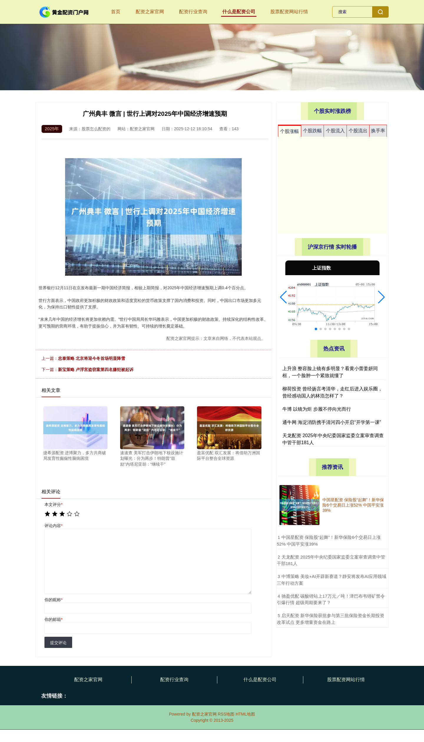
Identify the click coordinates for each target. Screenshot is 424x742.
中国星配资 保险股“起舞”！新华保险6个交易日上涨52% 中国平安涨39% (353, 505)
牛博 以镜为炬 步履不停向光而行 (316, 409)
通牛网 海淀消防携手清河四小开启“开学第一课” (331, 422)
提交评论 (58, 642)
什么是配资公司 (238, 11)
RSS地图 (226, 714)
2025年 (52, 128)
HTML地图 (245, 714)
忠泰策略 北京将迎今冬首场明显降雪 (91, 358)
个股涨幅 (289, 131)
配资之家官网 (150, 11)
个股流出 (358, 130)
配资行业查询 (193, 11)
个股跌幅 (312, 130)
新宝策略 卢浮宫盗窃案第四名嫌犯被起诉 (95, 369)
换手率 (378, 130)
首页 (115, 11)
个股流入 (335, 130)
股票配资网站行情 (289, 11)
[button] (283, 297)
